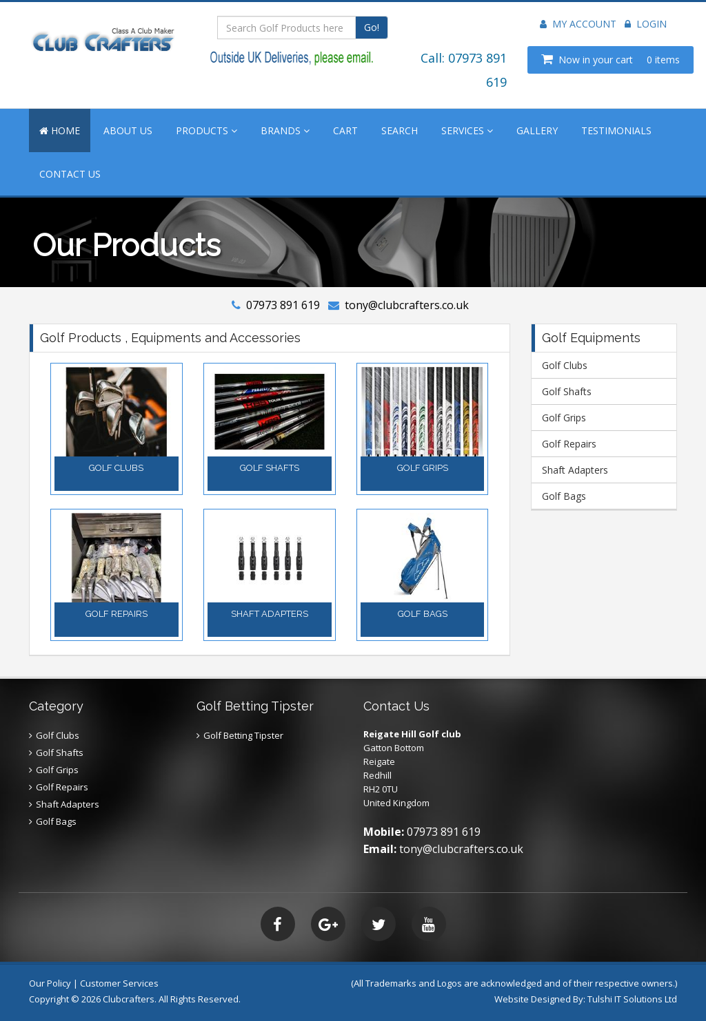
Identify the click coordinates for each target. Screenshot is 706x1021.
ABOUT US (127, 130)
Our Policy (50, 983)
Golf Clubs (564, 365)
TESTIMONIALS (616, 130)
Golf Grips (564, 417)
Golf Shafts (567, 391)
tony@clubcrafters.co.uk (407, 305)
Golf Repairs (569, 443)
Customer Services (119, 983)
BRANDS (285, 130)
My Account (578, 23)
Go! (371, 27)
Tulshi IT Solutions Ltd (632, 999)
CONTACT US (70, 173)
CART (345, 130)
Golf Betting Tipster (243, 735)
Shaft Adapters (575, 469)
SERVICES (467, 130)
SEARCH (399, 130)
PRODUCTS (206, 130)
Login (646, 23)
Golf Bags (564, 496)
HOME (59, 130)
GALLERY (537, 130)
